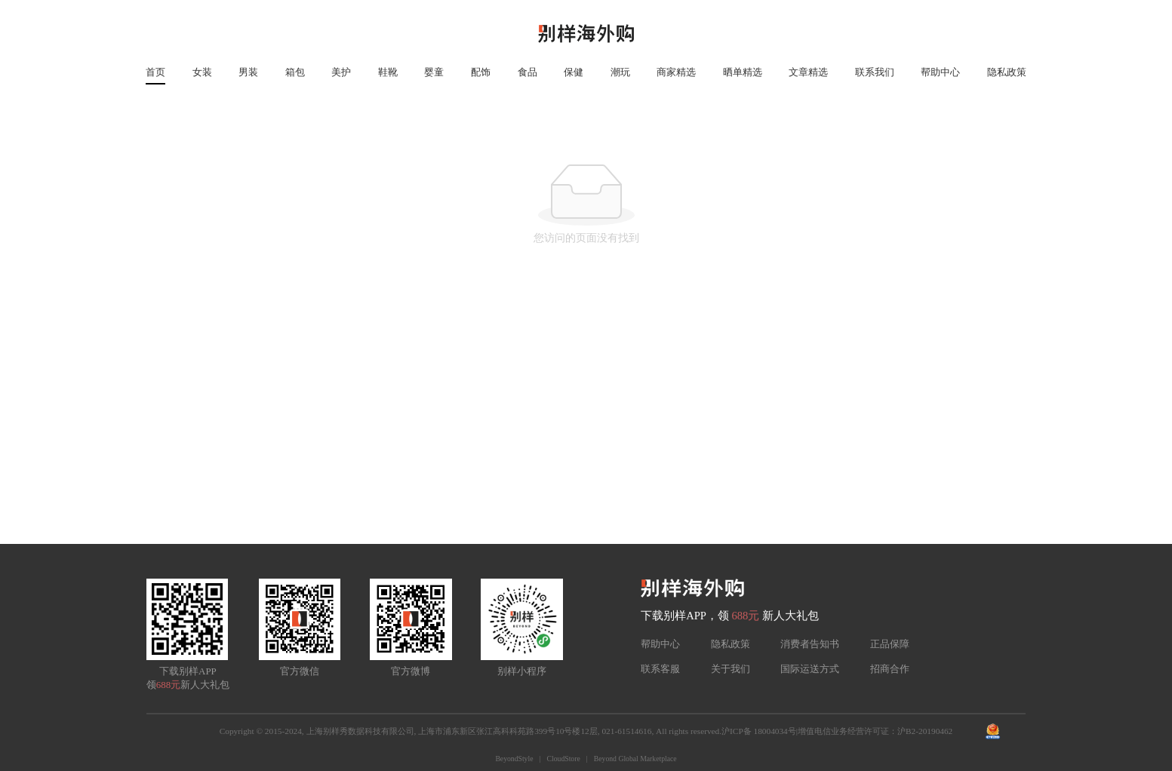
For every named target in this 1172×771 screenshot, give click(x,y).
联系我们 (874, 72)
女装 (202, 72)
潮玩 (620, 72)
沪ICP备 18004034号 (758, 731)
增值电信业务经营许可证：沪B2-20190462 (875, 731)
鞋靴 (388, 72)
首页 (155, 72)
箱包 (295, 72)
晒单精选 (742, 72)
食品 (527, 72)
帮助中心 (940, 72)
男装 (248, 72)
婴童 (434, 72)
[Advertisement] (586, 430)
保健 (573, 72)
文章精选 (808, 72)
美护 (341, 72)
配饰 (481, 72)
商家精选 (676, 72)
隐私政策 (1006, 72)
